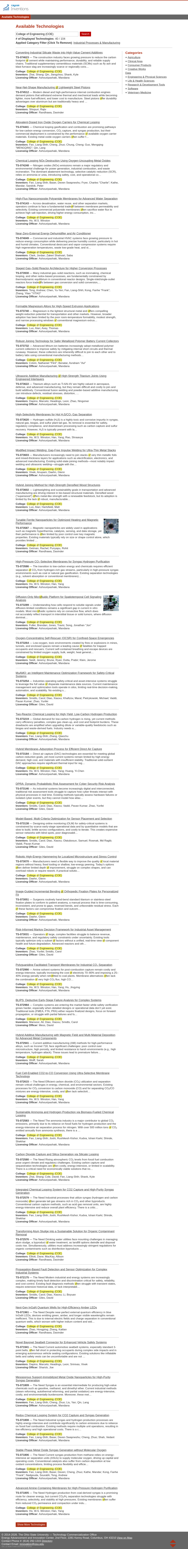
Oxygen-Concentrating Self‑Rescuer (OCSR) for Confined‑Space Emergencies (65, 638)
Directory (47, 1540)
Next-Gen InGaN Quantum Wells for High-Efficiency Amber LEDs (56, 1307)
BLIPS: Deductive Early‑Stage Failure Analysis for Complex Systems (58, 1000)
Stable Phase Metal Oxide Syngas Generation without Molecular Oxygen (61, 1450)
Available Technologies (15, 17)
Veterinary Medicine (139, 92)
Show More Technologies (31, 1524)
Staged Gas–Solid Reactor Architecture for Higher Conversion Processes (61, 268)
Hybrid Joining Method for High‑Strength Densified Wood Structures (58, 485)
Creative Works (137, 69)
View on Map (124, 1537)
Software (133, 88)
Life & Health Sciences (141, 80)
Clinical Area (135, 61)
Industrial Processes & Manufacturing (96, 42)
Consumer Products (139, 65)
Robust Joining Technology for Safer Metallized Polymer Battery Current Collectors (67, 341)
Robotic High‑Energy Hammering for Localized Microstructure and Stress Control (66, 856)
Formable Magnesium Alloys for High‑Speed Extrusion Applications (57, 306)
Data (128, 73)
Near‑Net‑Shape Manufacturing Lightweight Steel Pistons (53, 87)
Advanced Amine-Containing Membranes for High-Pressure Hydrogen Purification (67, 1488)
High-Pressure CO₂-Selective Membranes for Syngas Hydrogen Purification (63, 561)
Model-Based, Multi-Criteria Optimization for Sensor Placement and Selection (64, 818)
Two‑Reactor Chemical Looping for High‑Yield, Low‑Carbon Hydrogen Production (66, 714)
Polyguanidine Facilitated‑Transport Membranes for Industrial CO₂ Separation (64, 964)
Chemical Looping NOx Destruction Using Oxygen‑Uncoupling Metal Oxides (63, 160)
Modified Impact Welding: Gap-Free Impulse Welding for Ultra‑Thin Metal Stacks (66, 450)
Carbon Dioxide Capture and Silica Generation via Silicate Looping (57, 1154)
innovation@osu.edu (32, 1544)
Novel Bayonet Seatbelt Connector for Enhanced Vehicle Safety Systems (61, 1342)
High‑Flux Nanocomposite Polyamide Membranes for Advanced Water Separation (67, 198)
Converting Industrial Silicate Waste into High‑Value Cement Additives (59, 52)
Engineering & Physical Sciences (147, 76)
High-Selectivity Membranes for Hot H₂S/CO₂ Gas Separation (54, 414)
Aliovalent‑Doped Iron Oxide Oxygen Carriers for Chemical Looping (58, 122)
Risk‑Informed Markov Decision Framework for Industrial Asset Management (63, 929)
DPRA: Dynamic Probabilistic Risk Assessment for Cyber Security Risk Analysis (65, 783)
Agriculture (134, 57)
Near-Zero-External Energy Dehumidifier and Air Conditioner (53, 233)
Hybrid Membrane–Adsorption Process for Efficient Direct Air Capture (59, 749)
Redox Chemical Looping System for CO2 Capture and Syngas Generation (62, 1415)
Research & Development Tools (146, 84)
